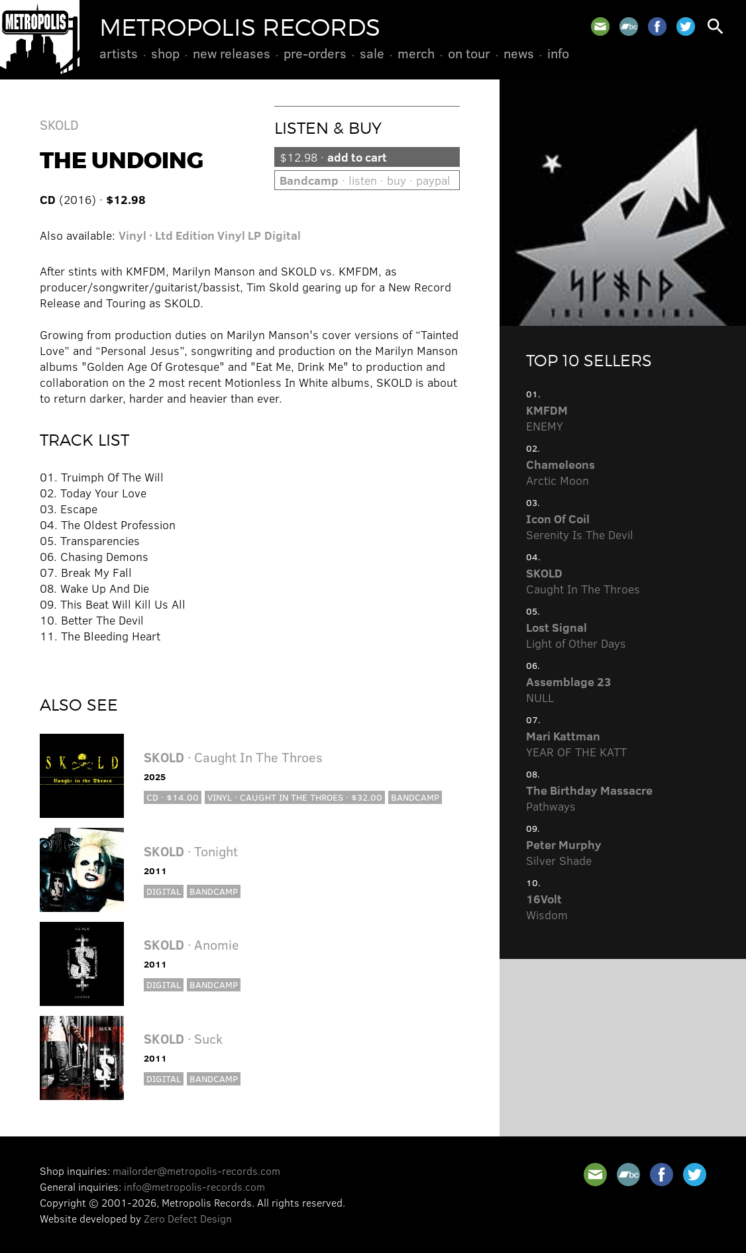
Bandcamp (415, 797)
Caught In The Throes (583, 581)
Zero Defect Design (188, 1218)
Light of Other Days (576, 635)
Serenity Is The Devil (579, 526)
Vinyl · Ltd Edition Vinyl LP (190, 235)
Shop (165, 53)
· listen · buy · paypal (365, 180)
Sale (372, 53)
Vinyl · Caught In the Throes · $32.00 (294, 797)
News (519, 53)
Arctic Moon (560, 472)
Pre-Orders (315, 53)
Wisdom (547, 907)
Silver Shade (564, 852)
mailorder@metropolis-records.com (196, 1171)
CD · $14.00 (172, 797)
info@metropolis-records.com (194, 1186)
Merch (416, 53)
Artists (118, 53)
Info (558, 53)
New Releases (231, 53)
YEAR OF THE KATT (576, 744)
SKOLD (59, 124)
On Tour (469, 53)
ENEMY (547, 418)
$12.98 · (333, 157)
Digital (282, 235)
